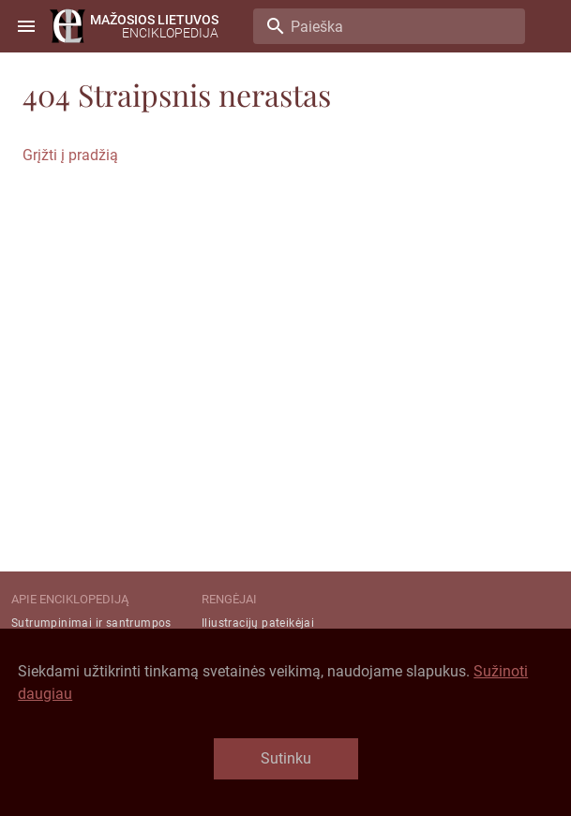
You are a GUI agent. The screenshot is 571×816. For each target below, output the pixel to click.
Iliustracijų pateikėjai (258, 623)
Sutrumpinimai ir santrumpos (91, 623)
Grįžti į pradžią (70, 155)
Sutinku (286, 758)
